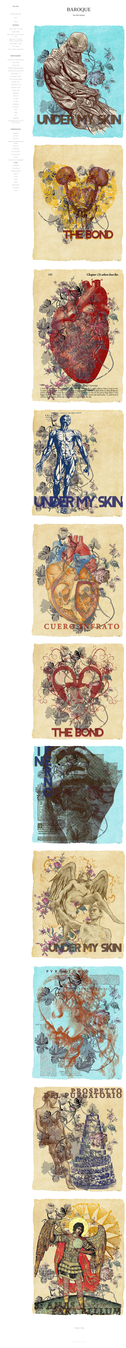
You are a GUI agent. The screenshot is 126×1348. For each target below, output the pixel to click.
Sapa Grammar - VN (16, 73)
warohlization (16, 165)
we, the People (15, 168)
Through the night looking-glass (15, 68)
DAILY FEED (15, 62)
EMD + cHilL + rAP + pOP (15, 29)
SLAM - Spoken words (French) (16, 49)
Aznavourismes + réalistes (15, 43)
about (15, 17)
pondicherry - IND (15, 87)
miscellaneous (15, 104)
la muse (16, 179)
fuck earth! (15, 136)
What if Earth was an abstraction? (16, 71)
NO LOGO (16, 6)
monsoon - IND (15, 90)
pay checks (15, 107)
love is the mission (15, 151)
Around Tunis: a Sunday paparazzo (15, 59)
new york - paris (16, 82)
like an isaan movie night (16, 79)
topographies (16, 118)
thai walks (15, 101)
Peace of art (16, 138)
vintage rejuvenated (15, 171)
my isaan (16, 98)
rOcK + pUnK (15, 46)
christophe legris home (15, 14)
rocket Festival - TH (16, 84)
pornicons (15, 146)
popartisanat (16, 129)
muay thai (15, 95)
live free (16, 176)
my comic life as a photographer (15, 160)
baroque (16, 162)
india (16, 109)
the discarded (16, 148)
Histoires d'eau (15, 65)
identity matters (15, 185)
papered (16, 173)
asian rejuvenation (15, 154)
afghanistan (15, 93)
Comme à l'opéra (16, 31)
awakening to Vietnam (15, 76)
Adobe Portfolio (82, 1342)
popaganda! (16, 133)
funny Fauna (16, 187)
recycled (16, 157)
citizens (16, 182)
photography (16, 56)
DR (16, 115)
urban (15, 190)
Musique (16, 25)
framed (15, 112)
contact (15, 21)
